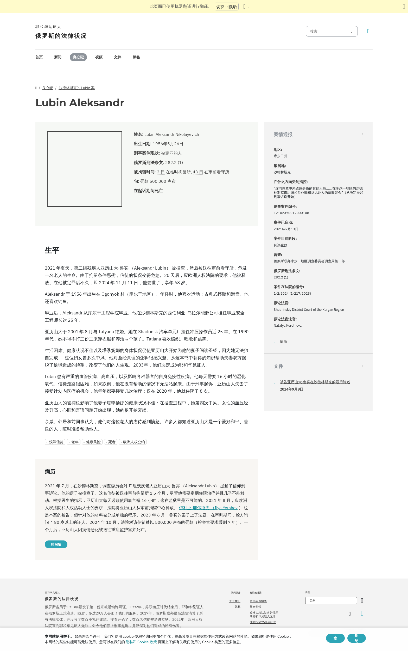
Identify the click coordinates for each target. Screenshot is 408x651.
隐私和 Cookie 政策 (141, 642)
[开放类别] (362, 600)
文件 (117, 57)
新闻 (57, 57)
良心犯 (78, 57)
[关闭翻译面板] (404, 6)
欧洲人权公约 (134, 442)
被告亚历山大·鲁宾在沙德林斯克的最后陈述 (315, 382)
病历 (283, 341)
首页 (39, 57)
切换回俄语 (226, 6)
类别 (312, 600)
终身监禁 (255, 607)
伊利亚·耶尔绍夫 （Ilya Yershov (208, 507)
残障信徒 (56, 442)
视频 (99, 57)
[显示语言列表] (246, 6)
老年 (75, 442)
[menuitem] (39, 57)
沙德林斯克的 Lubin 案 (77, 88)
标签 (136, 57)
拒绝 (356, 638)
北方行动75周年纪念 (263, 622)
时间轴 (56, 544)
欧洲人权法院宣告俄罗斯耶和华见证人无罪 (264, 614)
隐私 (237, 607)
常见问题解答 (258, 601)
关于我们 (234, 601)
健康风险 (93, 442)
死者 (112, 442)
